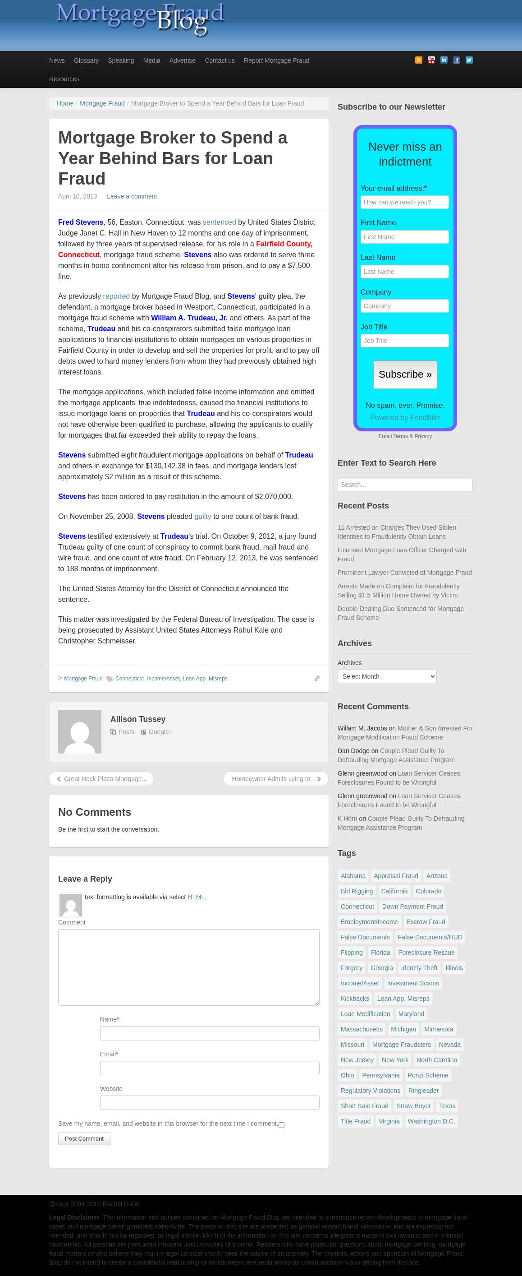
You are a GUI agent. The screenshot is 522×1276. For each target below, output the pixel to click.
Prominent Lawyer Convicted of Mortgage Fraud (405, 572)
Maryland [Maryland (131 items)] (411, 1013)
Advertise (182, 60)
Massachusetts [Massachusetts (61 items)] (362, 1029)
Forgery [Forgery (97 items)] (351, 967)
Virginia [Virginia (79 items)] (389, 1121)
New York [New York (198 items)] (395, 1059)
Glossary (86, 60)
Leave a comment (132, 196)
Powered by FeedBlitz (405, 417)
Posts (126, 732)
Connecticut (129, 678)
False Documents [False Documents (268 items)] (365, 937)
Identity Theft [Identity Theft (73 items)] (419, 967)
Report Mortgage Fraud (277, 60)
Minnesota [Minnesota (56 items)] (438, 1029)
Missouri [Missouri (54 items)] (352, 1044)
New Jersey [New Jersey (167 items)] (357, 1059)
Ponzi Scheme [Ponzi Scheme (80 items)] (428, 1075)
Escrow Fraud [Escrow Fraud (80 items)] (426, 921)
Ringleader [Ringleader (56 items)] (423, 1090)
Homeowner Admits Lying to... (276, 778)
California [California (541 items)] (394, 891)
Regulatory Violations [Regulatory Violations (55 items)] (370, 1090)
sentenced (219, 222)
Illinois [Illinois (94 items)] (454, 967)
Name (108, 1019)
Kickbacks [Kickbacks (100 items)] (355, 998)
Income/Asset (163, 678)
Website (111, 1088)
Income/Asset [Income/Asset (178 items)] (360, 983)
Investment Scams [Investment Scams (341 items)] (413, 983)
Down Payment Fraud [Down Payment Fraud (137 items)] (412, 906)
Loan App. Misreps (205, 678)
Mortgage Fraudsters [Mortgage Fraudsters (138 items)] (401, 1044)
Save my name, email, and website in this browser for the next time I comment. (168, 1123)
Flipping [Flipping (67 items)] (352, 952)
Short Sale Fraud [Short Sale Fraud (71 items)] (365, 1106)
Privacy (423, 436)
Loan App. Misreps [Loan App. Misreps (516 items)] (403, 998)
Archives (350, 662)
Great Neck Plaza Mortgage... (101, 778)
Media (151, 60)
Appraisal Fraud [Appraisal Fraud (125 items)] (396, 875)
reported (116, 296)
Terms (400, 436)
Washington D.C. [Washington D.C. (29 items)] (431, 1121)
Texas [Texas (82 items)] (447, 1106)
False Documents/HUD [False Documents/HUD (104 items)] (430, 937)
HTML (196, 897)
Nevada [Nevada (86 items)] (450, 1044)
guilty (202, 516)
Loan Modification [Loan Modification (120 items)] (365, 1013)
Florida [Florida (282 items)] (380, 952)
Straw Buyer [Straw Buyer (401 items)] (414, 1106)
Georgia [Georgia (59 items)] (382, 967)
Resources (64, 79)
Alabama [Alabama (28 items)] (353, 875)
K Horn (347, 818)
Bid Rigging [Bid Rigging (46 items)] (357, 891)
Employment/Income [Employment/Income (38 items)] (369, 921)
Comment (72, 922)
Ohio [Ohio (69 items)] (347, 1075)
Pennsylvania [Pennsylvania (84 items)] (380, 1075)
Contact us (220, 60)
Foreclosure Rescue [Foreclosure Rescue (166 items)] (426, 952)
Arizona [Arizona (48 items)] (437, 875)
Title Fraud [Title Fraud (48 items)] (356, 1121)
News (57, 60)
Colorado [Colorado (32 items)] (429, 891)
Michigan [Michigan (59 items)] (403, 1029)
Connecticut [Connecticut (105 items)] (357, 906)
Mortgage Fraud (83, 678)
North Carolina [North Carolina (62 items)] (437, 1059)
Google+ (161, 732)
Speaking (121, 60)
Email (108, 1054)
